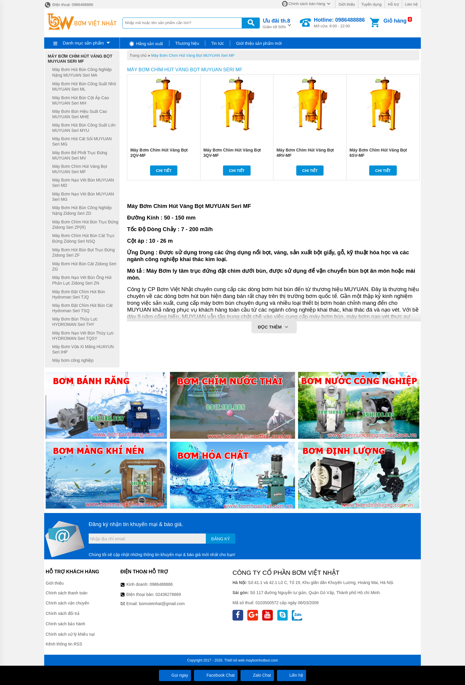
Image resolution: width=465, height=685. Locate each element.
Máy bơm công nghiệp (72, 360)
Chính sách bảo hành (65, 623)
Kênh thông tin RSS (64, 644)
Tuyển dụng (371, 4)
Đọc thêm (274, 327)
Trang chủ (138, 55)
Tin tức (217, 43)
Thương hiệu (187, 43)
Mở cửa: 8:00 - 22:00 (339, 22)
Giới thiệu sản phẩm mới (259, 43)
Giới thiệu (346, 4)
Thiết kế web (234, 660)
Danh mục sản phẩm (83, 42)
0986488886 (161, 584)
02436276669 (168, 594)
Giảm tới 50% (276, 23)
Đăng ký (220, 538)
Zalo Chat (257, 675)
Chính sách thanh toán (66, 593)
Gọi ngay (175, 675)
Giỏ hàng (395, 21)
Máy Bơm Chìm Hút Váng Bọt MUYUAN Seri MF (193, 55)
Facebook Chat (216, 675)
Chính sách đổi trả (62, 613)
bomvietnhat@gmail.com (162, 603)
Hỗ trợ (393, 4)
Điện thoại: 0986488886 (68, 4)
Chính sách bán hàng (306, 3)
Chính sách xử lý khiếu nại (70, 634)
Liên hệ (411, 4)
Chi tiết (164, 170)
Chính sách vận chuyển (67, 603)
